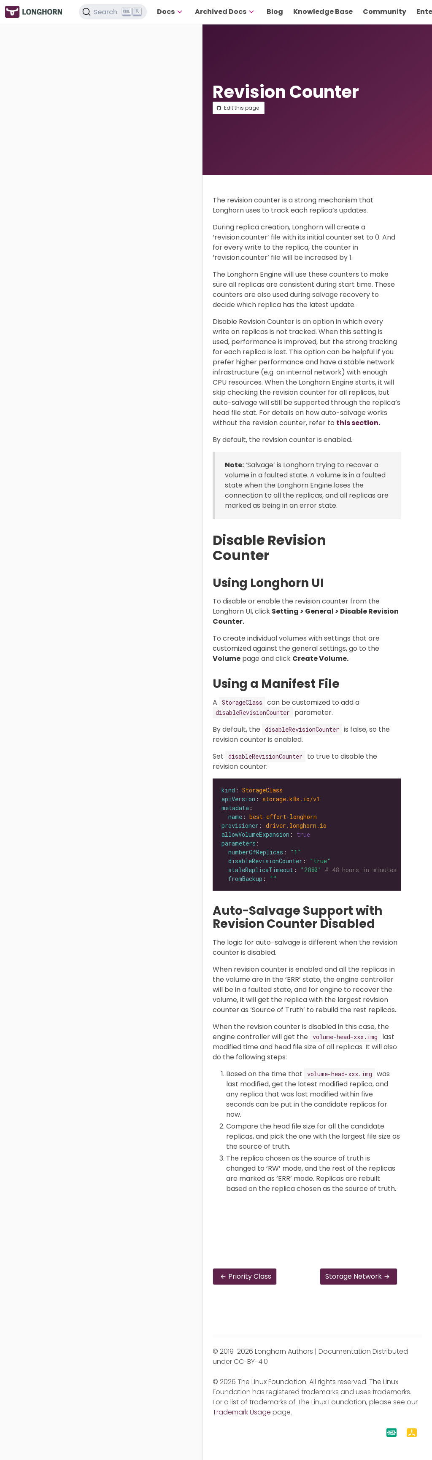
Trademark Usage (242, 1412)
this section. (358, 423)
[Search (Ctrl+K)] (113, 11)
